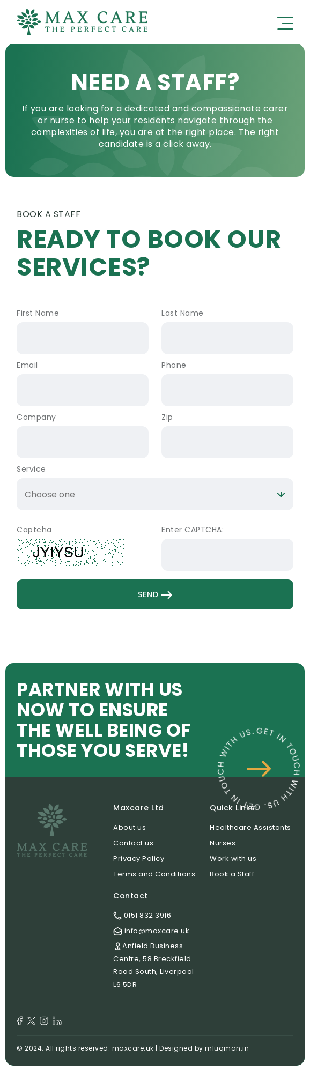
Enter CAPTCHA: (192, 529)
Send (155, 594)
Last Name (182, 313)
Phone (174, 365)
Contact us (133, 843)
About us (129, 827)
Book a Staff (232, 874)
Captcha (34, 529)
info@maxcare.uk (151, 931)
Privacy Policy (138, 858)
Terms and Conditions (154, 874)
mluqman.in (227, 1048)
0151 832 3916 (142, 915)
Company (36, 417)
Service (31, 469)
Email (27, 365)
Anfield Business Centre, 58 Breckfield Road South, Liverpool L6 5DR (153, 965)
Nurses (222, 843)
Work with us (233, 858)
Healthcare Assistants (250, 827)
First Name (38, 313)
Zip (167, 417)
